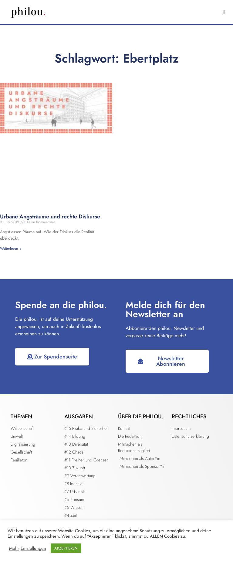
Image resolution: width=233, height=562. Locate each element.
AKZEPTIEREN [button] (66, 548)
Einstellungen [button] (33, 548)
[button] (224, 12)
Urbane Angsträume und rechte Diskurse (50, 217)
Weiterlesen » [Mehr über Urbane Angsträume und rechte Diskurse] (10, 248)
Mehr (14, 548)
